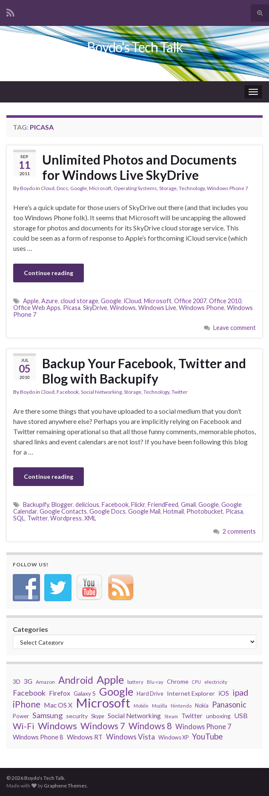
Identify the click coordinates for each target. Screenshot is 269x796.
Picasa (71, 307)
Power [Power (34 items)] (21, 716)
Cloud (47, 188)
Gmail (188, 504)
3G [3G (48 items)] (28, 681)
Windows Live (157, 307)
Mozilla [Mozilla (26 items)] (159, 705)
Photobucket (204, 511)
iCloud (132, 300)
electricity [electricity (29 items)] (215, 682)
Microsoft (100, 188)
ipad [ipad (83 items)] (240, 692)
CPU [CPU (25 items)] (196, 682)
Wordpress (66, 518)
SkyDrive (95, 307)
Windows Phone (201, 307)
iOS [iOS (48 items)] (223, 693)
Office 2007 (190, 300)
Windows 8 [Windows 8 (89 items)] (150, 726)
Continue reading (48, 272)
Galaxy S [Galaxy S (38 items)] (85, 693)
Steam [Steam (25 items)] (171, 716)
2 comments (239, 531)
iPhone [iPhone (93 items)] (26, 704)
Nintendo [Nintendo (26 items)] (181, 705)
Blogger (62, 504)
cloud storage (79, 300)
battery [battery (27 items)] (135, 682)
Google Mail (144, 511)
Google (78, 188)
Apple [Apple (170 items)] (110, 679)
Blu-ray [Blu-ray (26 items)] (155, 682)
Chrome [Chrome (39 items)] (178, 681)
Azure (49, 300)
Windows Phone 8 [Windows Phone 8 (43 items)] (38, 737)
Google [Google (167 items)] (116, 691)
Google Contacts (63, 511)
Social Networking (101, 392)
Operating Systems (135, 188)
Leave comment (234, 327)
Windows (123, 307)
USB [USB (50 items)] (241, 715)
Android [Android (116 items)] (75, 680)
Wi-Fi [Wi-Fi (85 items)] (23, 726)
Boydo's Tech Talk (135, 47)
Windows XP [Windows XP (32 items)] (173, 737)
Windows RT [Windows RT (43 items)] (85, 737)
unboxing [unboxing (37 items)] (218, 715)
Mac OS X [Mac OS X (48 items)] (58, 705)
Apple (31, 300)
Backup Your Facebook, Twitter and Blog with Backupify (144, 370)
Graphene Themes (65, 785)
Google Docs (107, 511)
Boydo (27, 188)
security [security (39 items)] (77, 715)
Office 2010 (225, 300)
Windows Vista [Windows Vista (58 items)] (130, 736)
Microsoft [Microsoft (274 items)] (103, 703)
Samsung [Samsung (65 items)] (47, 715)
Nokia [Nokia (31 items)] (202, 705)
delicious (87, 504)
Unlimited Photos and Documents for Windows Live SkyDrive (139, 167)
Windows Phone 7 (227, 188)
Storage (168, 188)
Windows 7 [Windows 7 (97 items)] (102, 726)
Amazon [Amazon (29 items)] (45, 682)
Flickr (138, 504)
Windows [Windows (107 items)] (57, 726)
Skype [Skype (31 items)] (97, 716)
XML (90, 518)
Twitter (180, 392)
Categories (30, 629)
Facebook (68, 392)
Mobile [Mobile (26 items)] (141, 705)
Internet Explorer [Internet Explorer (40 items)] (191, 693)
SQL (19, 518)
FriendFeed (163, 504)
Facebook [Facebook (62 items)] (29, 692)
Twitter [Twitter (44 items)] (192, 715)
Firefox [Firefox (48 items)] (59, 693)
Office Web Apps (36, 307)
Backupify (36, 504)
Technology (192, 188)
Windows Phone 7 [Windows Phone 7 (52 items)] (203, 726)
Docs (62, 188)
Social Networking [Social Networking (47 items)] (134, 715)
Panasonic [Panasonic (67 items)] (229, 704)
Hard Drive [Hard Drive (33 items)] (150, 693)
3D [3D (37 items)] (16, 681)
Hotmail (173, 511)
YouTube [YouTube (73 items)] (207, 736)
